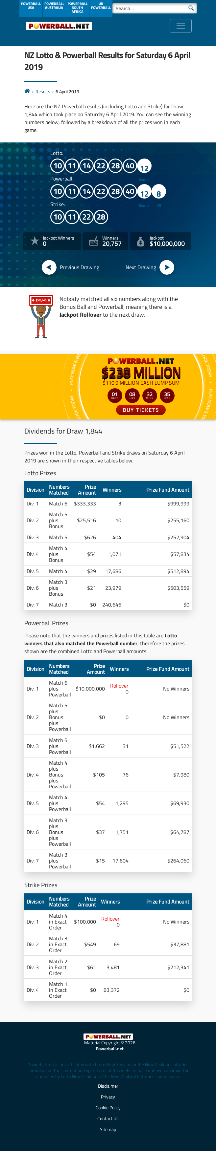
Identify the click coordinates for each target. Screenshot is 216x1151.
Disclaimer (108, 1085)
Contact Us (108, 1118)
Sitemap (108, 1129)
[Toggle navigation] (181, 25)
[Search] (154, 8)
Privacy (108, 1096)
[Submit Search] (191, 7)
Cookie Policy (108, 1107)
